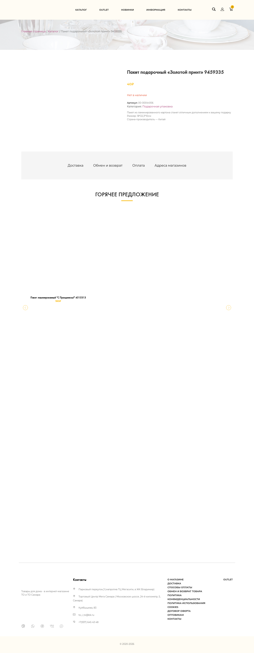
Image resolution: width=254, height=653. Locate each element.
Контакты (185, 9)
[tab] (75, 165)
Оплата (138, 165)
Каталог (81, 9)
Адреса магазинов (170, 165)
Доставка (75, 165)
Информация (155, 9)
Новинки (127, 9)
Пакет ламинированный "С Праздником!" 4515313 (58, 298)
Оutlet (104, 9)
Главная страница (33, 31)
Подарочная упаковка (157, 106)
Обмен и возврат (108, 165)
